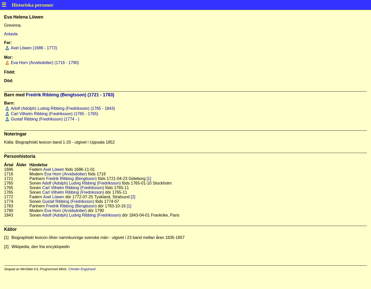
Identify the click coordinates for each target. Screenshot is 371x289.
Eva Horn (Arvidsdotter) (65, 174)
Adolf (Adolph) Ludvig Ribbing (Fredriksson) (81, 183)
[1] (149, 178)
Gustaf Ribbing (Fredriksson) (68, 201)
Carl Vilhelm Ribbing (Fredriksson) (73, 188)
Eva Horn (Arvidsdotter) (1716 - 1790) (44, 62)
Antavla (11, 34)
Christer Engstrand (81, 269)
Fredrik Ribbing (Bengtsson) (71, 178)
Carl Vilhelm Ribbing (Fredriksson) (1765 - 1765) (54, 114)
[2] (133, 197)
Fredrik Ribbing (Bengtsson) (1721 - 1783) (70, 94)
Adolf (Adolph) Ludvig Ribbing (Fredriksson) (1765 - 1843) (62, 108)
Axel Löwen (53, 169)
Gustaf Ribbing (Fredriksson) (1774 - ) (44, 119)
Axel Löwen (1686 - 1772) (33, 48)
